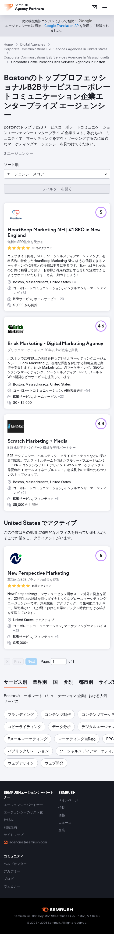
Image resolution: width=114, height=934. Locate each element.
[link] (94, 7)
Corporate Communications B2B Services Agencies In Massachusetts (57, 57)
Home (8, 44)
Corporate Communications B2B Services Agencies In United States (55, 49)
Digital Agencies (32, 44)
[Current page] (58, 661)
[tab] (15, 682)
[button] (57, 174)
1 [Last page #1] (73, 661)
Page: (45, 661)
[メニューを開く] (104, 7)
